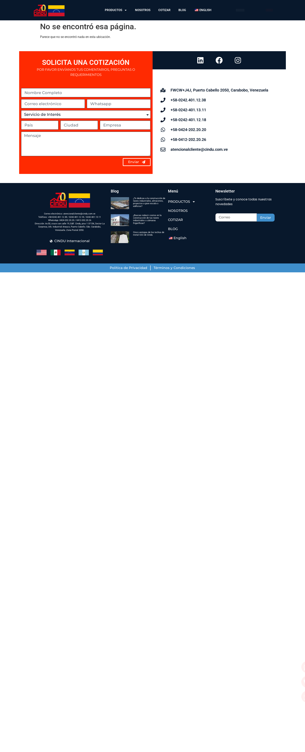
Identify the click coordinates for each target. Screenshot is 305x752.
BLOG (182, 10)
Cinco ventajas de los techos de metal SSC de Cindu (148, 233)
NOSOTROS (142, 10)
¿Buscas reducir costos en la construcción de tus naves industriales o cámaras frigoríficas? (147, 219)
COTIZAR (164, 10)
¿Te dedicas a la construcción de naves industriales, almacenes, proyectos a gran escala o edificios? (149, 202)
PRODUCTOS (116, 10)
